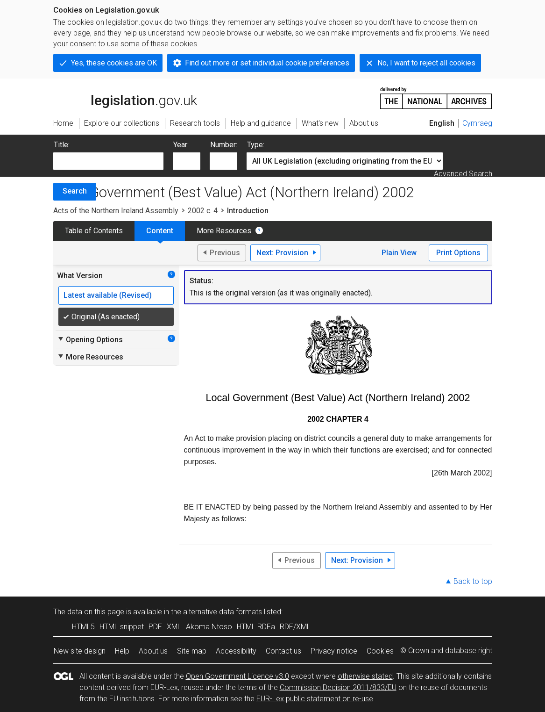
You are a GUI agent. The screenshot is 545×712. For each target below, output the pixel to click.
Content (159, 230)
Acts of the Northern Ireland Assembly (115, 210)
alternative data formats (222, 611)
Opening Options (90, 339)
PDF (155, 626)
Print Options (458, 252)
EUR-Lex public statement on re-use (314, 698)
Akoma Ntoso (209, 626)
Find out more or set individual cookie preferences (267, 62)
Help (122, 651)
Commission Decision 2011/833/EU (338, 687)
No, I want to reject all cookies (426, 62)
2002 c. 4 (203, 210)
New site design (80, 651)
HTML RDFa (256, 626)
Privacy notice (334, 651)
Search (75, 191)
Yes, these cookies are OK (114, 62)
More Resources (224, 230)
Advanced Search (463, 173)
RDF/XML (295, 626)
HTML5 (83, 626)
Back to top (472, 581)
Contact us (283, 651)
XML (174, 626)
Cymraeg (477, 123)
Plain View (399, 252)
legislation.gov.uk (125, 97)
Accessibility (236, 651)
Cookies (380, 651)
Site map (191, 651)
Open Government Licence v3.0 (237, 676)
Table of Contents (94, 230)
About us (153, 651)
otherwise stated (365, 676)
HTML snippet (121, 626)
